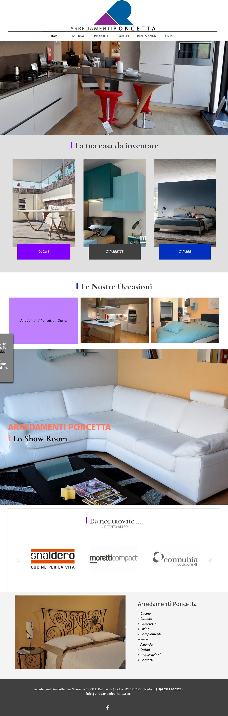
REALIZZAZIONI (147, 36)
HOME (55, 36)
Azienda (146, 645)
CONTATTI (170, 36)
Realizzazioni (150, 655)
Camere (146, 619)
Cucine (145, 614)
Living (145, 629)
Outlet (145, 650)
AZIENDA (78, 36)
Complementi (150, 634)
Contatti (146, 660)
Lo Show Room (40, 438)
